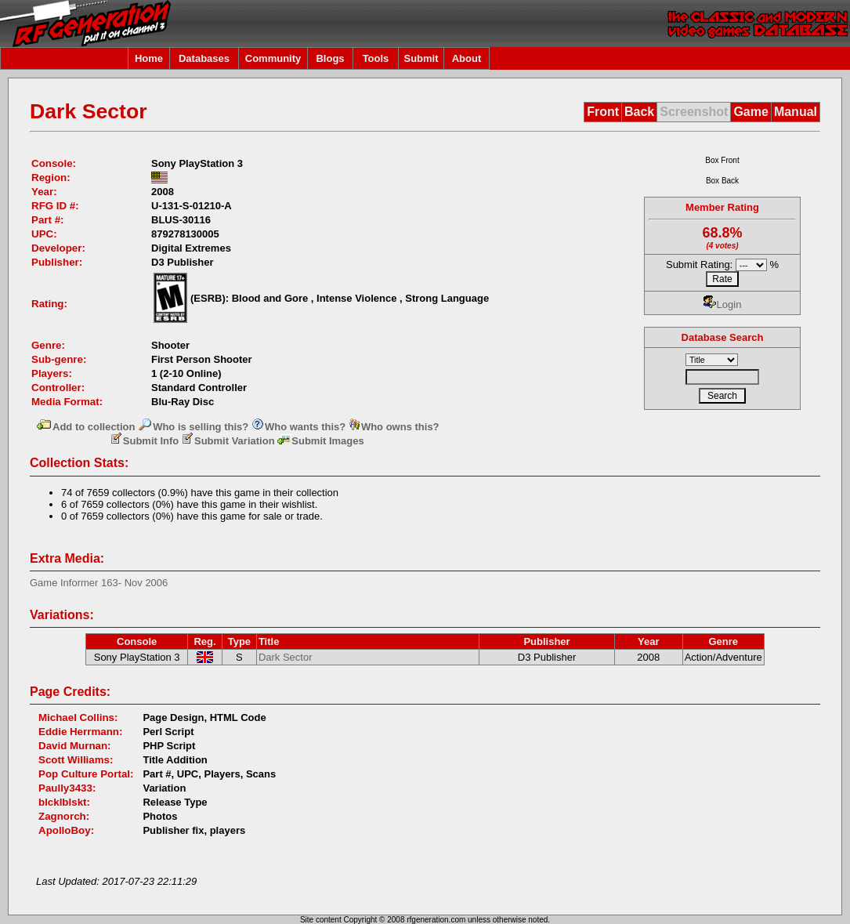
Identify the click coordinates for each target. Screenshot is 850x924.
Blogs (330, 58)
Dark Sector (286, 657)
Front (603, 111)
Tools (376, 58)
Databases (204, 58)
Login (723, 304)
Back (639, 111)
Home (149, 58)
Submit (420, 58)
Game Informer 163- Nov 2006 (99, 583)
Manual (795, 111)
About (467, 58)
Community (273, 58)
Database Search (723, 337)
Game (750, 111)
